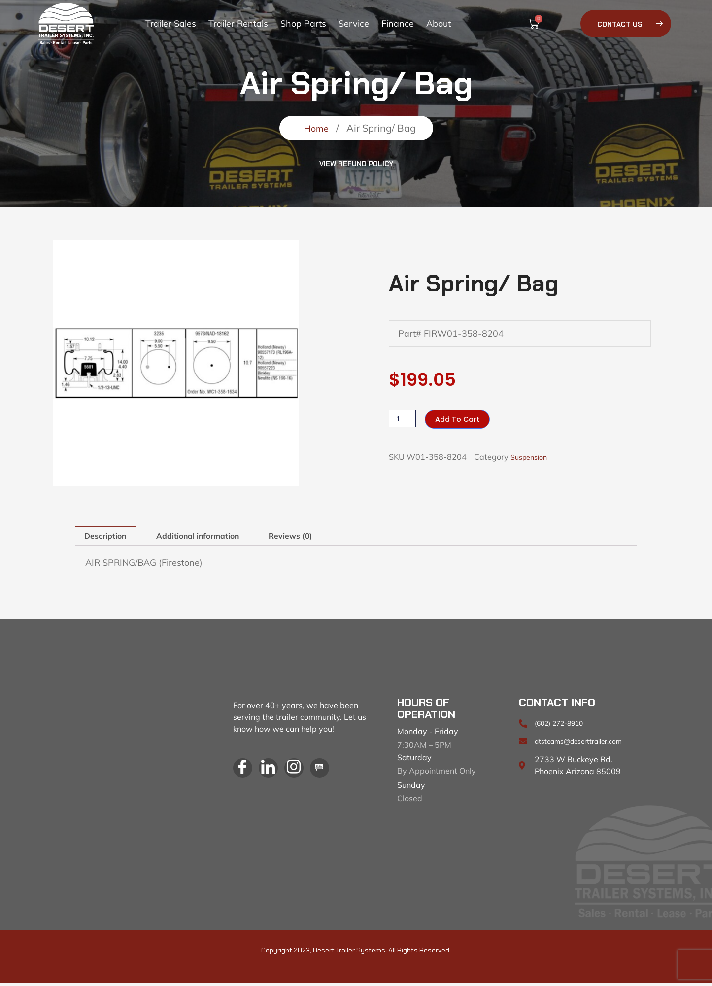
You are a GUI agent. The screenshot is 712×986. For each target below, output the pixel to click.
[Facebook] (244, 773)
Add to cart (461, 419)
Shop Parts (303, 23)
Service (354, 23)
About (438, 23)
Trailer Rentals (238, 23)
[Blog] (331, 773)
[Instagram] (302, 773)
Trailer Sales (170, 23)
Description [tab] (110, 537)
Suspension (531, 457)
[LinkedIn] (273, 773)
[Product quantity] (403, 419)
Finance (397, 23)
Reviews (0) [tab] (322, 537)
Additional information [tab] (216, 537)
